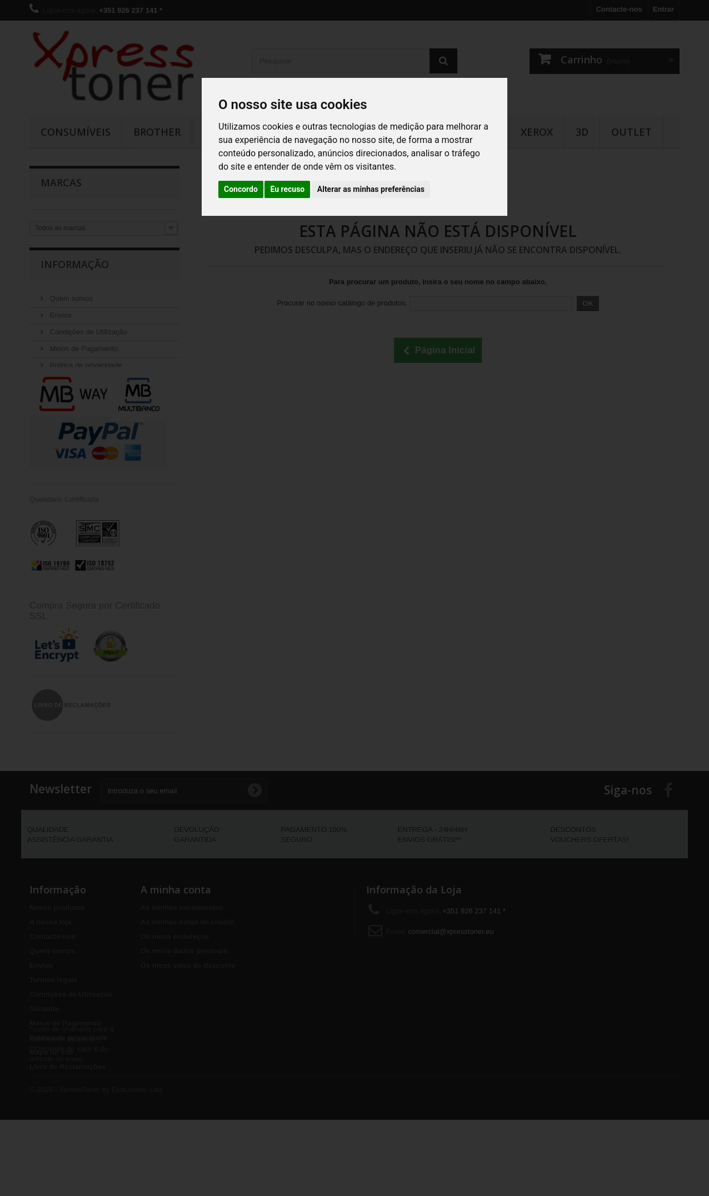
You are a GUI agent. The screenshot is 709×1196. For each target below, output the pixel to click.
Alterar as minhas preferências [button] (371, 189)
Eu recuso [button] (287, 189)
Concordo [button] (241, 189)
